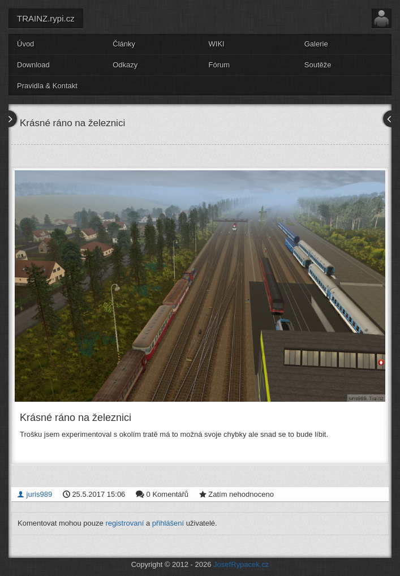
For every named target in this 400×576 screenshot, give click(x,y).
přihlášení (168, 523)
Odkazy (125, 65)
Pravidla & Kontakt (47, 85)
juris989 (34, 494)
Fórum (219, 65)
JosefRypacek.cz (241, 564)
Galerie (316, 44)
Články (124, 44)
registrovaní (124, 523)
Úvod (25, 44)
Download (33, 65)
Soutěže (318, 65)
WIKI (217, 44)
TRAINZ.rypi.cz (46, 18)
